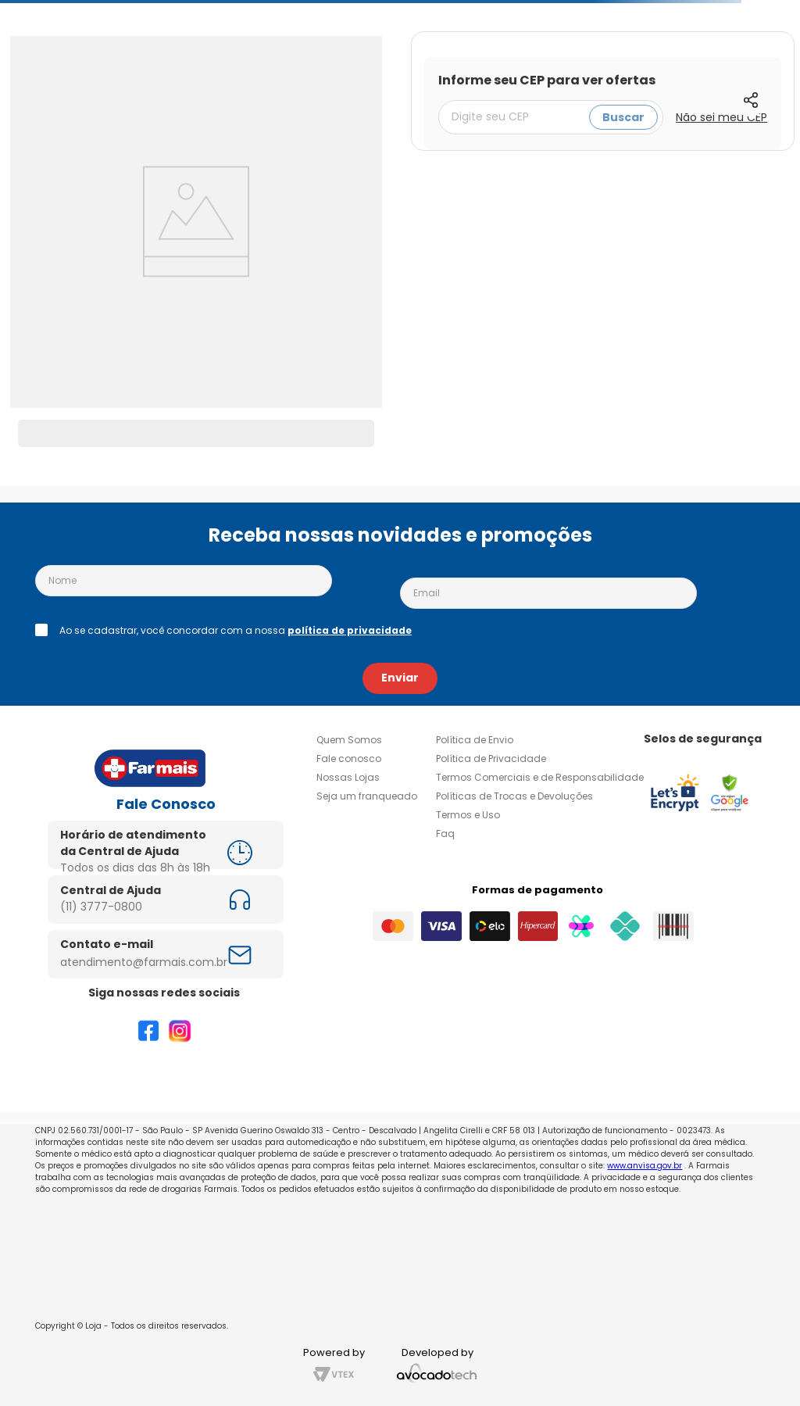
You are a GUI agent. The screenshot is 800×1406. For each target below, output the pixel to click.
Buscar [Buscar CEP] (623, 117)
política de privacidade (350, 630)
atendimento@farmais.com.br (143, 962)
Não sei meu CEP (721, 117)
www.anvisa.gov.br (644, 1166)
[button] (750, 100)
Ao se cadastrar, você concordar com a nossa (235, 630)
